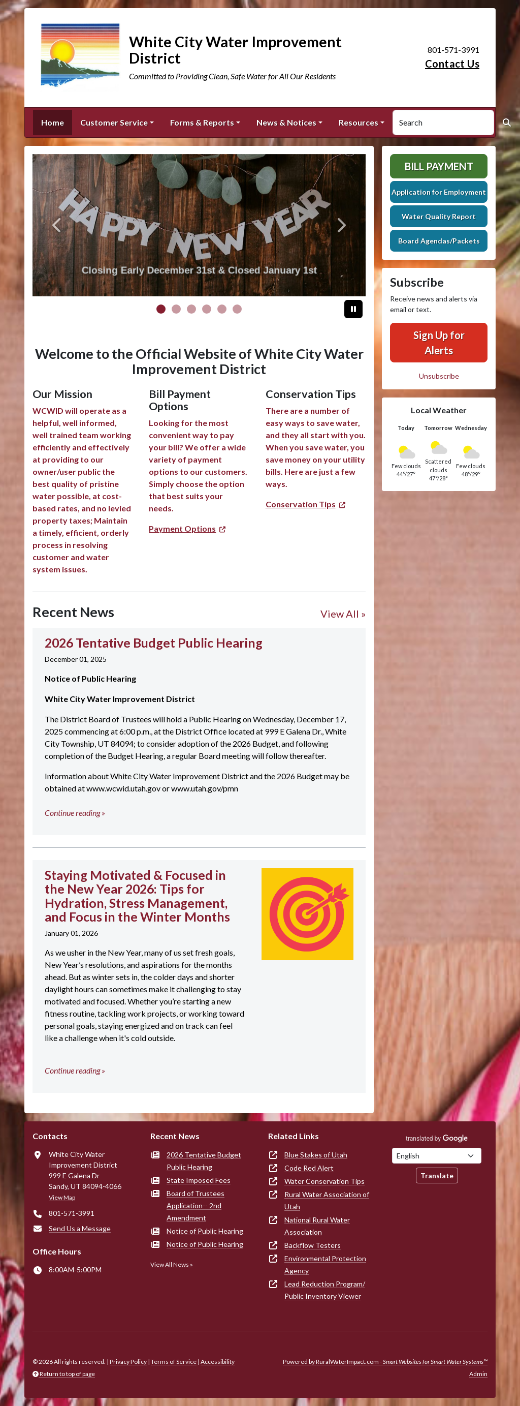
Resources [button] (358, 122)
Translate (436, 1175)
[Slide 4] (222, 309)
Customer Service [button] (114, 122)
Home (52, 122)
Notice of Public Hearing (205, 1231)
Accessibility (218, 1361)
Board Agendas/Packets (439, 240)
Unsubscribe (439, 376)
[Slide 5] (237, 309)
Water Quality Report (439, 216)
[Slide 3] (206, 309)
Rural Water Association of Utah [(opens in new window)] (326, 1200)
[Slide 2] (191, 309)
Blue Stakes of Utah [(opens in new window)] (315, 1154)
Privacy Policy (128, 1361)
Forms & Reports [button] (202, 122)
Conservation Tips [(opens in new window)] (301, 504)
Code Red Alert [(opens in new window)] (309, 1168)
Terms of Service (174, 1361)
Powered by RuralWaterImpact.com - (385, 1361)
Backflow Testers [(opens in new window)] (312, 1245)
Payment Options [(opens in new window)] (182, 528)
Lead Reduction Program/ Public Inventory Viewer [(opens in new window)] (324, 1289)
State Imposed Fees (199, 1180)
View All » (343, 613)
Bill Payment (439, 166)
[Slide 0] (161, 309)
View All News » (171, 1264)
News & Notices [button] (286, 122)
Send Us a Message (80, 1228)
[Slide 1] (176, 309)
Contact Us (452, 63)
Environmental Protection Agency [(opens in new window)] (325, 1264)
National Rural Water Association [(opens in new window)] (317, 1225)
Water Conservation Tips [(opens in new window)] (324, 1181)
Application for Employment (439, 192)
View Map (62, 1197)
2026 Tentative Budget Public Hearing (204, 1160)
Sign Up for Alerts (439, 342)
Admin (478, 1374)
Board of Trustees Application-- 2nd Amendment (195, 1205)
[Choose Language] (436, 1156)
